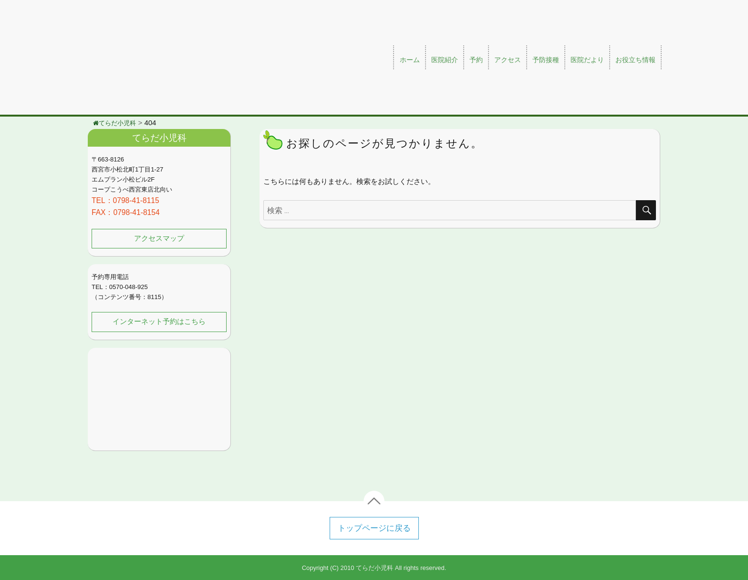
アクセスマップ (159, 238)
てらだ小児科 (374, 567)
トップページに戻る (374, 527)
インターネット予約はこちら (159, 321)
